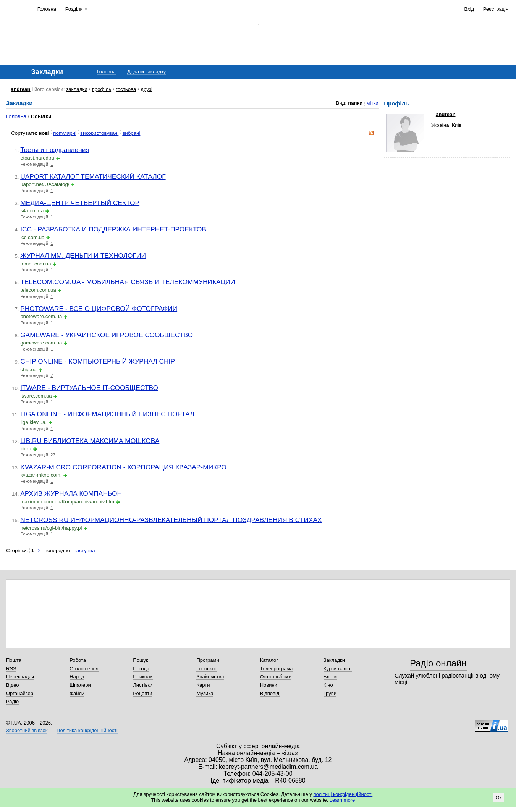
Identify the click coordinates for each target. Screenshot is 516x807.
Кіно (328, 685)
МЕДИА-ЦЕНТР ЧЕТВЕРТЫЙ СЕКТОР (79, 203)
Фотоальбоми (275, 676)
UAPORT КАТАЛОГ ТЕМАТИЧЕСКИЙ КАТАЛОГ (92, 176)
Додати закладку (146, 71)
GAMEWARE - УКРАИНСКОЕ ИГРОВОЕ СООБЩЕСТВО (106, 335)
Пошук (140, 660)
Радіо (12, 701)
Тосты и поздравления (54, 150)
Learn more (342, 800)
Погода (141, 668)
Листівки (142, 685)
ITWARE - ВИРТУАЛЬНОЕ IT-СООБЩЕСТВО (89, 387)
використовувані (99, 133)
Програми (207, 660)
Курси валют (338, 668)
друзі (146, 89)
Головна (46, 9)
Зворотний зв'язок (26, 730)
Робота (78, 660)
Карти (203, 685)
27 (52, 455)
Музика (204, 693)
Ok (498, 798)
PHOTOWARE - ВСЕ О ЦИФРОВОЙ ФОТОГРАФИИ (98, 308)
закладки (76, 89)
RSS (11, 668)
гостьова (126, 89)
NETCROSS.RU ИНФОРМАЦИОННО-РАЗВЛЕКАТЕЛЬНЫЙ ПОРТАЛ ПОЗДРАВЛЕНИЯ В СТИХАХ (171, 520)
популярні (64, 133)
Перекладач (20, 676)
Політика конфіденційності (87, 730)
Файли (77, 693)
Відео (12, 685)
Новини (268, 685)
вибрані (131, 133)
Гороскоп (206, 668)
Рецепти (142, 693)
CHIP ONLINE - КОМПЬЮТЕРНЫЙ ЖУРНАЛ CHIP (97, 361)
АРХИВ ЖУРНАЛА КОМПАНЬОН (71, 493)
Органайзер (19, 693)
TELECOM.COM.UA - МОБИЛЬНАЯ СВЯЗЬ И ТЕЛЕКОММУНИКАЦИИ (127, 282)
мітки (372, 103)
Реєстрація (495, 9)
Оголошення (84, 668)
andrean (21, 89)
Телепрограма (276, 668)
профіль (101, 89)
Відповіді (270, 693)
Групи (330, 693)
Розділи (74, 9)
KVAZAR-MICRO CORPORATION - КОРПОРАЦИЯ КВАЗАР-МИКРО (123, 467)
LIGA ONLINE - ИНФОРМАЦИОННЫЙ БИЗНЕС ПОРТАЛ (107, 414)
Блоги (330, 676)
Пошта (13, 660)
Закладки (334, 660)
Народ (77, 676)
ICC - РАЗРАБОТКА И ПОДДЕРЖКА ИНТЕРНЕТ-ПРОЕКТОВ (113, 229)
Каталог (269, 660)
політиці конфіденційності (342, 794)
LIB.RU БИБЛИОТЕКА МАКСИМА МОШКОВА (89, 441)
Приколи (142, 676)
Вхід (469, 9)
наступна (84, 550)
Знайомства (210, 676)
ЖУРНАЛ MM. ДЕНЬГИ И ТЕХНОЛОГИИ (83, 255)
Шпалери (80, 685)
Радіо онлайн (438, 663)
